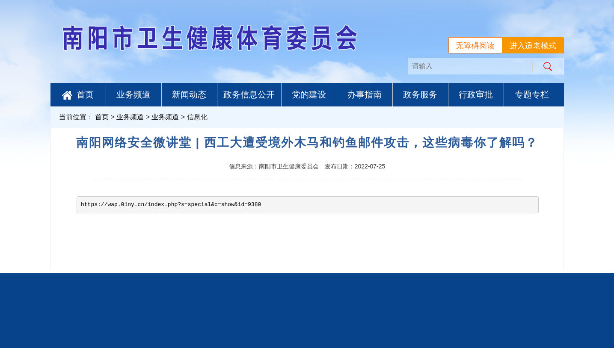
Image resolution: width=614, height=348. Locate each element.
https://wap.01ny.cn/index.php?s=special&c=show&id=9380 (171, 204)
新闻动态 (189, 94)
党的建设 (309, 94)
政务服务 (420, 94)
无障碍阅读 (475, 45)
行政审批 (476, 94)
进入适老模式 (533, 45)
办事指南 (364, 94)
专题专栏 (532, 94)
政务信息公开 (249, 94)
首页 (78, 95)
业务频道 (133, 94)
